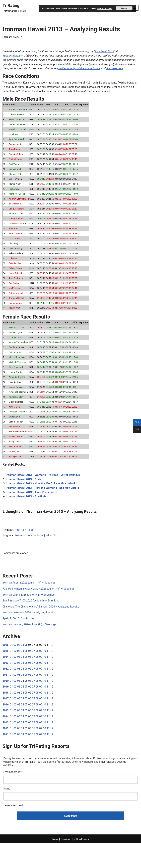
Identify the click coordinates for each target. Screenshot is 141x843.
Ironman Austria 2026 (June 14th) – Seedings (29, 583)
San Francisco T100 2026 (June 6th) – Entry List (31, 600)
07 (33, 651)
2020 (6, 680)
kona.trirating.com (13, 55)
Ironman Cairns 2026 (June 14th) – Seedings (29, 594)
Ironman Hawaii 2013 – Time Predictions (31, 492)
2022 (6, 669)
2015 (6, 710)
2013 (6, 722)
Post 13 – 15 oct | (25, 530)
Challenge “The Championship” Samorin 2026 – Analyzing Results (41, 606)
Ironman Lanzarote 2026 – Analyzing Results (29, 612)
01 (11, 645)
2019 (6, 687)
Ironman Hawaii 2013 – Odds (23, 479)
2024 (6, 657)
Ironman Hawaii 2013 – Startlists (26, 496)
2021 (6, 675)
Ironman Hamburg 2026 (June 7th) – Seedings (29, 624)
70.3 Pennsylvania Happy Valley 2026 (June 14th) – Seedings (39, 588)
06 (29, 651)
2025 (6, 651)
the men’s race (114, 68)
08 (37, 651)
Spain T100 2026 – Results (18, 618)
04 (22, 645)
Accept (124, 8)
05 (26, 645)
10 (44, 651)
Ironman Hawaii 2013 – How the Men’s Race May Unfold (40, 483)
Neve (55, 839)
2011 (6, 734)
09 (40, 651)
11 (48, 651)
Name (6, 789)
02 (15, 645)
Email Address (12, 772)
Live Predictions (104, 51)
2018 (6, 692)
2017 (6, 698)
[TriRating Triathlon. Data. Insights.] (14, 7)
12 (51, 651)
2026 (6, 645)
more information (104, 8)
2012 (6, 728)
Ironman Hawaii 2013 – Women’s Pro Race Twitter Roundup (43, 475)
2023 (6, 663)
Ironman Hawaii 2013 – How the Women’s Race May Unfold (42, 488)
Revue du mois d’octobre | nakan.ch (35, 535)
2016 (6, 704)
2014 (6, 716)
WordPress (82, 839)
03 (18, 645)
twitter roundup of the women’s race (79, 68)
